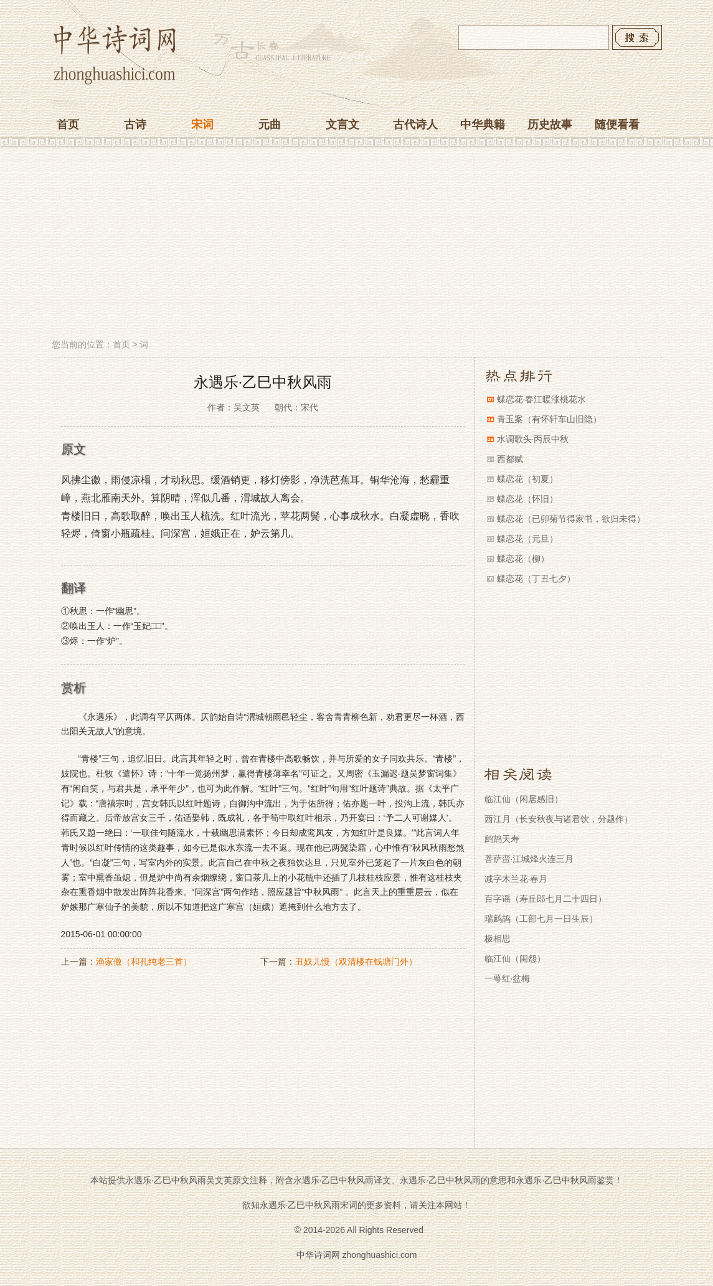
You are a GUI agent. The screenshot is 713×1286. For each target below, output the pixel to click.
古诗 (135, 124)
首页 (68, 124)
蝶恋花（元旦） (527, 539)
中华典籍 (482, 124)
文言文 (342, 124)
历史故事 (549, 124)
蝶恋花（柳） (523, 559)
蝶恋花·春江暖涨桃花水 (542, 399)
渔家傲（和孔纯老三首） (144, 962)
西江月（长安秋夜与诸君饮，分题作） (558, 819)
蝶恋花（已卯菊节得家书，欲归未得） (571, 519)
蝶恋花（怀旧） (527, 499)
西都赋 (510, 459)
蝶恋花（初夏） (527, 479)
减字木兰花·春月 (516, 879)
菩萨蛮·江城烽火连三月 (529, 859)
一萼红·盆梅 (507, 978)
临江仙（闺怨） (514, 958)
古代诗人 (415, 124)
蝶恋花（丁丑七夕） (536, 579)
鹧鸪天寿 (501, 839)
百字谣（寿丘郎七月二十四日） (545, 899)
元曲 (269, 124)
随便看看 (617, 124)
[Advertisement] (357, 245)
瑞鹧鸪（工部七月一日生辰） (541, 919)
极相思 (497, 938)
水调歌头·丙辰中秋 (533, 439)
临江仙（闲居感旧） (523, 799)
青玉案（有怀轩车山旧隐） (549, 419)
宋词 (202, 124)
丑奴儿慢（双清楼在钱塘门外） (356, 962)
